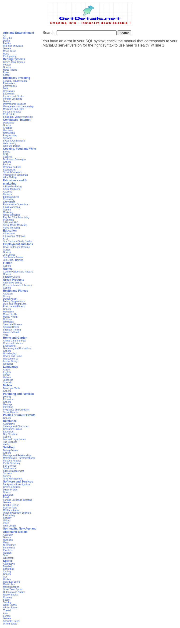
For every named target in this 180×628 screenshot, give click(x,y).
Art (4, 35)
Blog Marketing (11, 197)
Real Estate (9, 114)
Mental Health (10, 317)
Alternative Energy (12, 282)
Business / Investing (16, 78)
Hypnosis (8, 540)
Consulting (8, 199)
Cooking (7, 157)
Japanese (8, 380)
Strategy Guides (11, 277)
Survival (7, 476)
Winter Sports (10, 607)
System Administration (14, 140)
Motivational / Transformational (19, 458)
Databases (8, 122)
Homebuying (9, 353)
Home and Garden (15, 337)
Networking (9, 133)
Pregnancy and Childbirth (16, 409)
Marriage (7, 404)
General (7, 48)
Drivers (7, 492)
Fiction (7, 263)
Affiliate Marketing (12, 186)
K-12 (5, 238)
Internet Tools (10, 507)
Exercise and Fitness (14, 306)
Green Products (13, 279)
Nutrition (7, 319)
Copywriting (9, 202)
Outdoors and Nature (14, 592)
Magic (6, 542)
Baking (6, 151)
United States (10, 623)
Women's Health (11, 332)
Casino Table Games (14, 62)
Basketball (8, 569)
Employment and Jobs (18, 244)
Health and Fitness (15, 290)
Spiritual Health (11, 327)
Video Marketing (11, 227)
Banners (7, 194)
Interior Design (10, 361)
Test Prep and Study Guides (17, 241)
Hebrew (7, 377)
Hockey (7, 579)
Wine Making (10, 177)
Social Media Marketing (15, 225)
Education (10, 230)
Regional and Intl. (12, 167)
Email (6, 497)
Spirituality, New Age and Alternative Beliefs (19, 530)
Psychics (7, 550)
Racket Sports (10, 594)
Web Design (9, 525)
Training (7, 602)
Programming (10, 135)
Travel (7, 610)
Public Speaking (11, 463)
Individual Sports (11, 582)
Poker (6, 72)
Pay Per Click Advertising (16, 217)
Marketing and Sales (13, 109)
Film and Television (13, 46)
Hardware (8, 130)
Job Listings (9, 255)
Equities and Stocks (13, 96)
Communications (11, 487)
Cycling (7, 571)
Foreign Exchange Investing (17, 500)
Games (7, 268)
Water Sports (10, 605)
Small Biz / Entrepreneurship (18, 117)
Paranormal (9, 547)
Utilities (7, 520)
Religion (7, 553)
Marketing (8, 212)
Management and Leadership (18, 106)
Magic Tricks (9, 51)
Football (7, 64)
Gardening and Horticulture (17, 348)
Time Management (12, 478)
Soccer (6, 75)
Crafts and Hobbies (13, 343)
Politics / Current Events (19, 415)
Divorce (7, 397)
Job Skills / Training (13, 260)
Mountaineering (11, 587)
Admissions (9, 233)
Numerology (9, 545)
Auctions (7, 191)
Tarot (5, 555)
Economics (8, 93)
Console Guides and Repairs (18, 271)
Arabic (6, 369)
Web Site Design (11, 146)
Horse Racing (10, 70)
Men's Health (10, 314)
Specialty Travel (11, 621)
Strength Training (12, 329)
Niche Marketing (11, 215)
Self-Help (9, 447)
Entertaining (9, 346)
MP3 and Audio (11, 510)
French (6, 375)
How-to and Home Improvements (12, 357)
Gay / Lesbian (10, 434)
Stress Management (13, 471)
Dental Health (10, 299)
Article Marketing (11, 189)
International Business (14, 104)
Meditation (8, 311)
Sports (7, 561)
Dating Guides (10, 450)
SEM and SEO (10, 222)
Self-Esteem (9, 468)
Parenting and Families (18, 394)
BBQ (5, 154)
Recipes (7, 164)
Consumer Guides (12, 429)
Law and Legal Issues (14, 439)
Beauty (6, 296)
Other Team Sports (13, 589)
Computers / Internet (16, 119)
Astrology (8, 535)
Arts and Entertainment (18, 32)
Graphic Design (11, 505)
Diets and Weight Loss (14, 304)
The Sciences (10, 442)
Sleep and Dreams (12, 324)
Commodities (10, 86)
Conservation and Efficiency (17, 285)
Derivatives (8, 91)
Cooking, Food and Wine (19, 148)
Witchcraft (8, 558)
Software (7, 138)
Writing (6, 444)
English (7, 372)
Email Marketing (11, 207)
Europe (7, 616)
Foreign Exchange (12, 99)
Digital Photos (10, 489)
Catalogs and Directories (16, 426)
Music (6, 53)
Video (6, 523)
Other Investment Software (17, 513)
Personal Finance (12, 111)
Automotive (9, 424)
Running (7, 597)
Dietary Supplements (14, 301)
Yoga (5, 335)
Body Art (7, 38)
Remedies (8, 322)
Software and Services (18, 481)
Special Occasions (12, 172)
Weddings (8, 364)
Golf (5, 576)
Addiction (8, 293)
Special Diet (9, 169)
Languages (10, 366)
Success (7, 473)
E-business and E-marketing (15, 182)
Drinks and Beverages (14, 159)
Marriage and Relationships (17, 455)
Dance (6, 41)
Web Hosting (9, 143)
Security (7, 518)
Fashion (7, 43)
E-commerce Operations (15, 204)
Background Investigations (16, 484)
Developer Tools (11, 388)
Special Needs (10, 412)
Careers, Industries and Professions (15, 82)
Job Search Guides (13, 257)
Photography (9, 56)
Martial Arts (9, 584)
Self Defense (9, 466)
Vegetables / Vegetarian (15, 175)
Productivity (9, 515)
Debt (5, 88)
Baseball (7, 566)
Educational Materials (14, 236)
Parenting (8, 407)
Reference (10, 421)
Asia (5, 613)
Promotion (8, 220)
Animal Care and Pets (14, 340)
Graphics (7, 128)
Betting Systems (14, 59)
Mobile (7, 385)
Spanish (7, 382)
